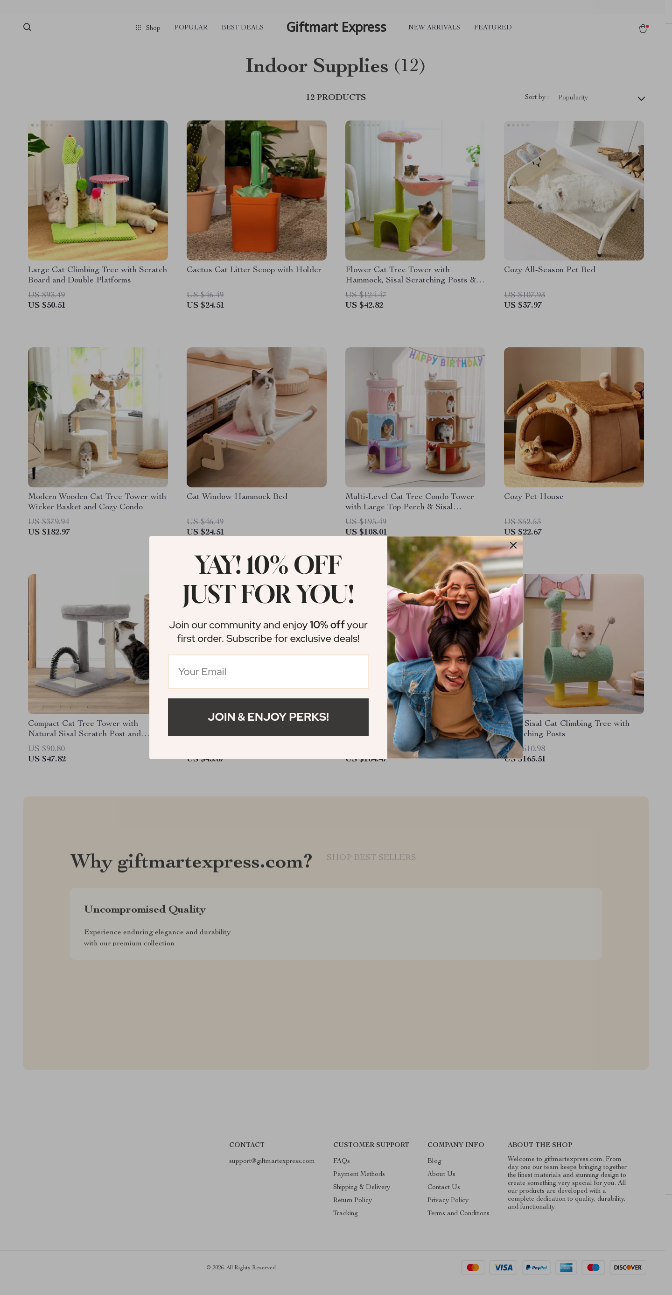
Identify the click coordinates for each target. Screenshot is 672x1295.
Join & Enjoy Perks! (268, 717)
